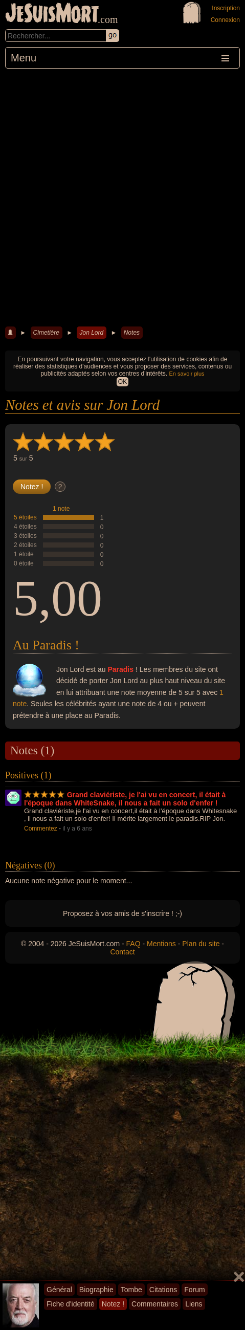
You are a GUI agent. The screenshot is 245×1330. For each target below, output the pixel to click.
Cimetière (46, 332)
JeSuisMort (52, 14)
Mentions (161, 944)
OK (122, 381)
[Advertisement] (122, 196)
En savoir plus (187, 373)
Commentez (40, 828)
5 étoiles (25, 517)
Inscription (226, 8)
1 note (61, 508)
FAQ (133, 944)
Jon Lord (91, 332)
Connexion (225, 20)
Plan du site (200, 944)
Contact (122, 952)
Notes (132, 332)
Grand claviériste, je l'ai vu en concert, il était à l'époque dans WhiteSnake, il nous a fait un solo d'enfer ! (125, 799)
